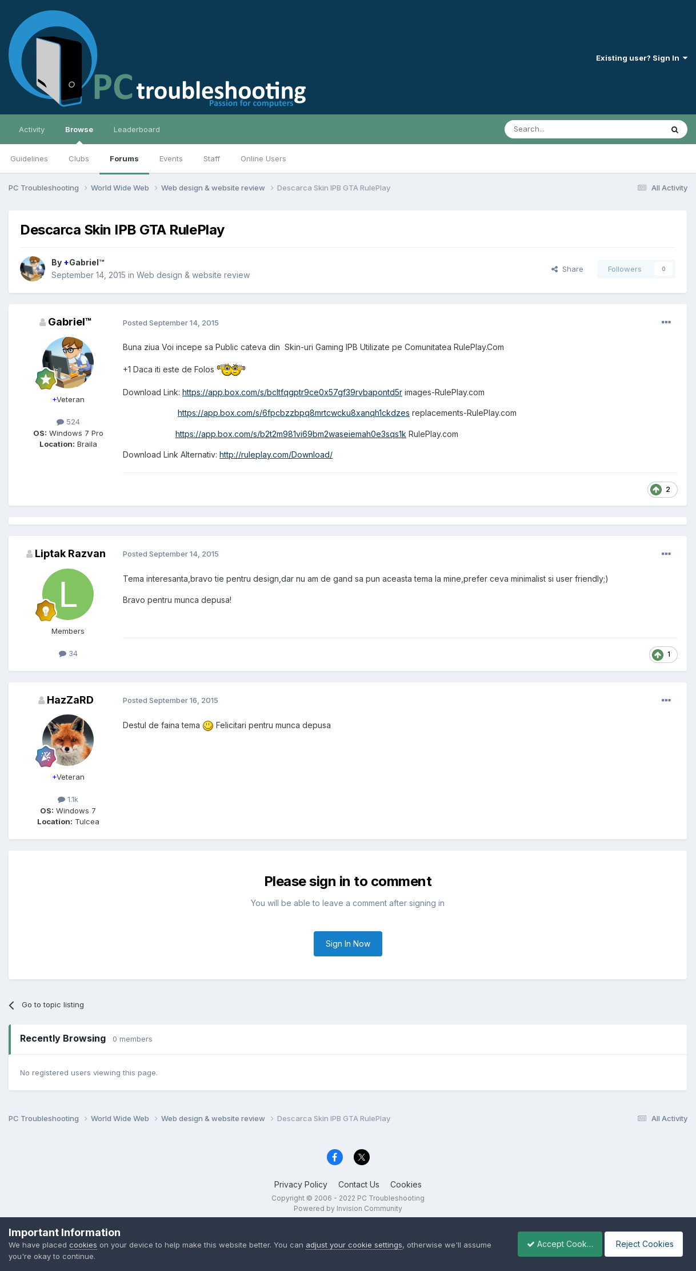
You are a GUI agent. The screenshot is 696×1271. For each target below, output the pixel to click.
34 (68, 653)
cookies (83, 1244)
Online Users (263, 158)
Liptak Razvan (70, 553)
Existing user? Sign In (641, 57)
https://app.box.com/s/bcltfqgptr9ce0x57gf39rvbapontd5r (292, 392)
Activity (32, 129)
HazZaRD (70, 700)
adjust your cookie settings (354, 1244)
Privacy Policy (300, 1184)
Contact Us (358, 1184)
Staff (211, 158)
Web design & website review (193, 275)
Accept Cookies (553, 1244)
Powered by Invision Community (348, 1208)
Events (171, 158)
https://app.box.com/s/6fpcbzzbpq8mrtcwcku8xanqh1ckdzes (294, 413)
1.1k (68, 799)
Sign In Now (348, 943)
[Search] (554, 129)
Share (567, 268)
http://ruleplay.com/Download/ (276, 454)
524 (68, 421)
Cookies (406, 1184)
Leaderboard (137, 129)
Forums (124, 158)
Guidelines (29, 158)
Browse (79, 134)
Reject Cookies (645, 1244)
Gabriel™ (83, 262)
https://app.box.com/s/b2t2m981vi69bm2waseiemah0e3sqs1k (290, 434)
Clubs (79, 158)
